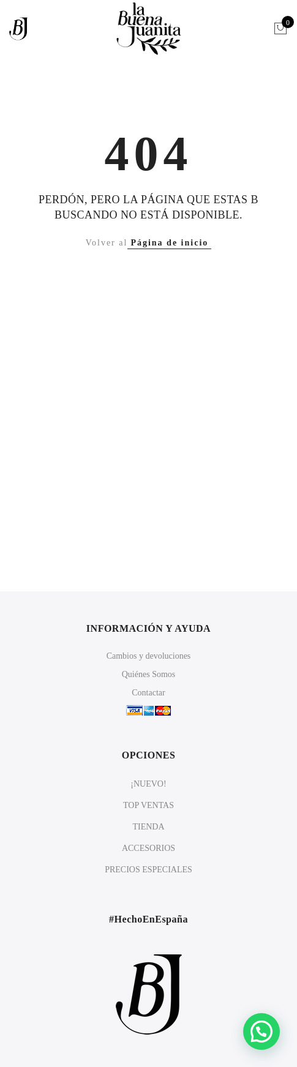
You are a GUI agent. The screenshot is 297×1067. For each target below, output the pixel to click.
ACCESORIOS (148, 848)
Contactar (148, 692)
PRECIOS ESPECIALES (148, 869)
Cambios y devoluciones (149, 656)
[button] (261, 1031)
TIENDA (148, 826)
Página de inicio (169, 242)
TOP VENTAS (148, 805)
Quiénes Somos (149, 674)
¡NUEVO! (148, 783)
